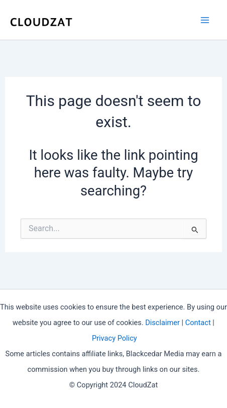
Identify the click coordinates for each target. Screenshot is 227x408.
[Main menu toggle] (205, 20)
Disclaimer (162, 322)
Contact (198, 322)
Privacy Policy (114, 338)
